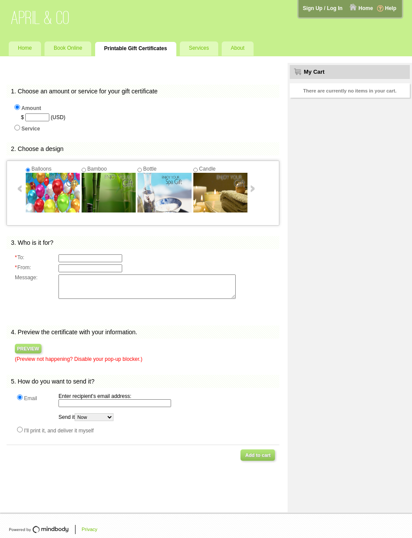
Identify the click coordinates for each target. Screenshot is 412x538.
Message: (26, 277)
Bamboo (97, 169)
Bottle (150, 169)
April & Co (40, 18)
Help (390, 8)
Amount (31, 108)
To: (19, 257)
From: (23, 267)
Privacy (89, 529)
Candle (207, 169)
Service (30, 129)
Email (30, 398)
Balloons (41, 169)
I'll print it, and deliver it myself (59, 431)
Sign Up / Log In (323, 8)
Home (365, 8)
